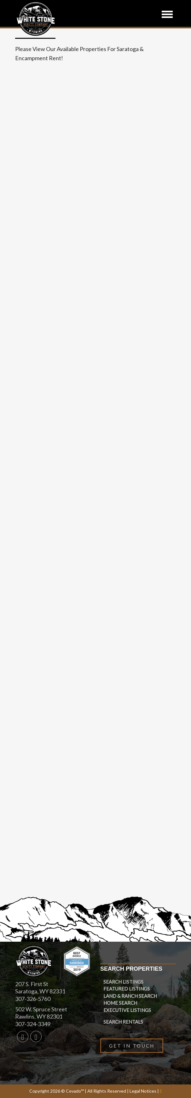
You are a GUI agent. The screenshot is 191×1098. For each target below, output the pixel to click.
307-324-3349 (32, 1023)
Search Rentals (123, 1022)
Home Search (120, 1003)
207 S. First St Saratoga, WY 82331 (40, 987)
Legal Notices (143, 1091)
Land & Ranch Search (130, 996)
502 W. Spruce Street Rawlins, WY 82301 (41, 1013)
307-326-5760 (32, 998)
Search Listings (123, 982)
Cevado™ (75, 1091)
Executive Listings (127, 1010)
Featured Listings (126, 988)
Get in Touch (131, 1046)
